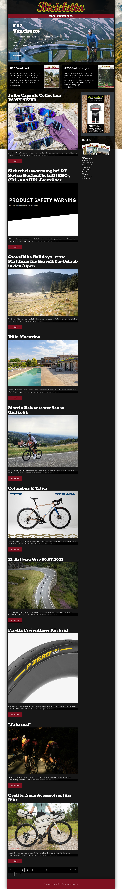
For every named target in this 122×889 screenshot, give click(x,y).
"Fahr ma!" (19, 724)
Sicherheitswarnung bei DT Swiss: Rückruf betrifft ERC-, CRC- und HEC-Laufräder (39, 175)
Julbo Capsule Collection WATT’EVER (34, 97)
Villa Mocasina (24, 337)
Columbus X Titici (27, 488)
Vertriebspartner (50, 884)
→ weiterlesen (15, 85)
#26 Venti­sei (19, 68)
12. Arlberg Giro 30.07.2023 (35, 559)
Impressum (74, 884)
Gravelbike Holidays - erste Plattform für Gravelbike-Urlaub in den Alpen (43, 261)
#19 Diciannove (87, 176)
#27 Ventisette (87, 158)
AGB (57, 884)
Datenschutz (65, 884)
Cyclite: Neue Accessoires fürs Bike (40, 797)
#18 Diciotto (86, 179)
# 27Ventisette (26, 28)
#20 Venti (85, 174)
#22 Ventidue (86, 169)
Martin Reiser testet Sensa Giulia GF (36, 410)
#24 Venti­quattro (87, 165)
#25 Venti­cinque (76, 68)
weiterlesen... (18, 55)
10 (21, 874)
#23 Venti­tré (86, 167)
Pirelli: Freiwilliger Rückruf (38, 630)
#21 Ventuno (86, 172)
